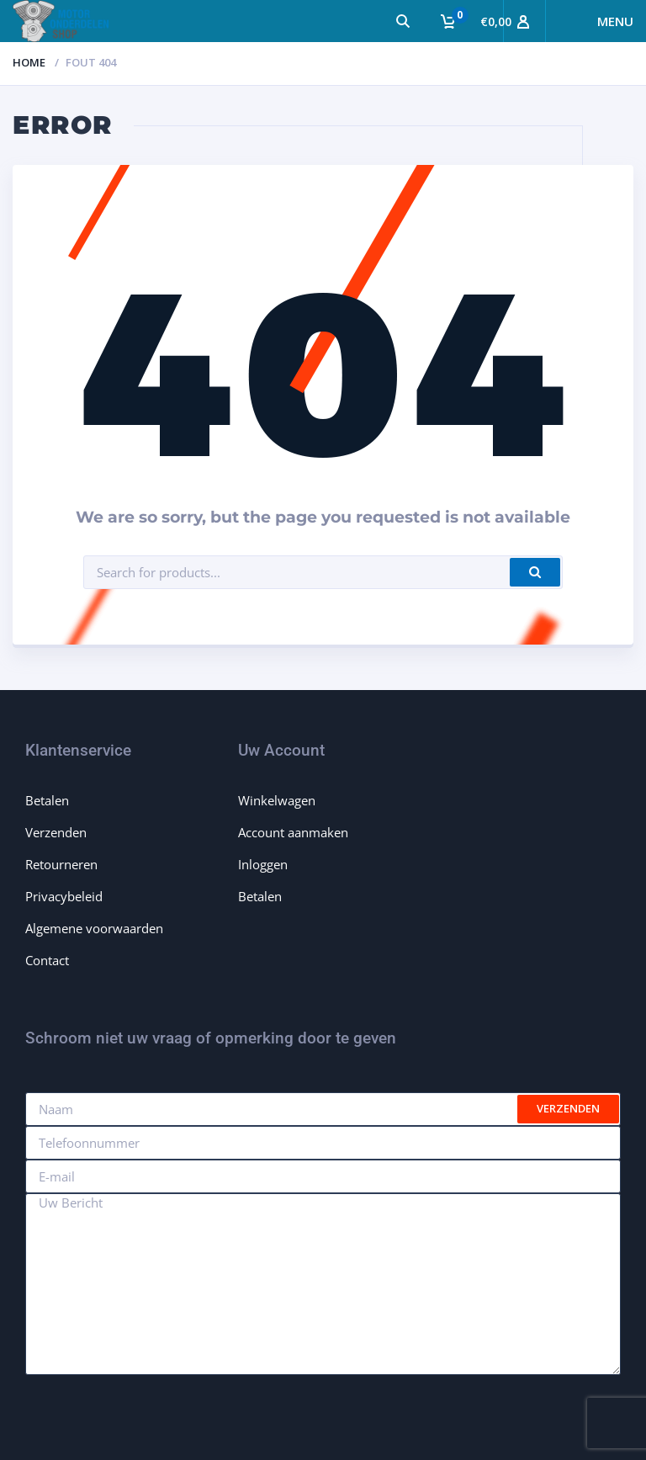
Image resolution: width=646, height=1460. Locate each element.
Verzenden (56, 832)
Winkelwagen (276, 800)
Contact (47, 960)
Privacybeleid (64, 896)
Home (29, 62)
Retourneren (61, 864)
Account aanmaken (293, 832)
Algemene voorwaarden (94, 928)
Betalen (47, 800)
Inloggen (263, 864)
